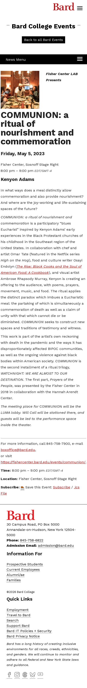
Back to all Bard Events (43, 40)
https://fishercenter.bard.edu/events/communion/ (43, 462)
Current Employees (23, 569)
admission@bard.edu (56, 545)
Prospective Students (25, 564)
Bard (64, 7)
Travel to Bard (18, 615)
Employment (17, 610)
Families (14, 580)
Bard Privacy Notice (23, 636)
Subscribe (61, 487)
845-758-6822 (31, 540)
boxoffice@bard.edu (18, 450)
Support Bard (18, 626)
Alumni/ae (16, 575)
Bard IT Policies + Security (29, 631)
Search (13, 620)
